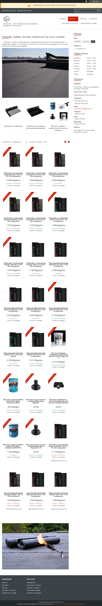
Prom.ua (60, 602)
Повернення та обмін (89, 24)
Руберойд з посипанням (13, 126)
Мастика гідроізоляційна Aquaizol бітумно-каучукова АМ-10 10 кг (13, 446)
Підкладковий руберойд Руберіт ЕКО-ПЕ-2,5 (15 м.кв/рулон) (35, 354)
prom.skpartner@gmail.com (83, 109)
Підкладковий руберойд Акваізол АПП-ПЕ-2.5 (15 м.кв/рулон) (35, 309)
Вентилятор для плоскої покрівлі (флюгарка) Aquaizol (36, 401)
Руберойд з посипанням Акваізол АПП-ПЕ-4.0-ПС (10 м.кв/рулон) (13, 219)
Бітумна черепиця (33, 588)
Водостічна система (34, 585)
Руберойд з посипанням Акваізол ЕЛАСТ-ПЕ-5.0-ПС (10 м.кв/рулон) (13, 174)
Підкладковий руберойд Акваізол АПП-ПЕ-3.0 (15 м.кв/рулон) (13, 309)
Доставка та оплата (70, 24)
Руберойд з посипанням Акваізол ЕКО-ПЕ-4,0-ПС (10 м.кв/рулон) (35, 219)
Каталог (72, 19)
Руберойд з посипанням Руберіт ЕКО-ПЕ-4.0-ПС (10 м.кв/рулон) (13, 264)
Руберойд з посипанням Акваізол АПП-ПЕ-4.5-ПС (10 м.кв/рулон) (58, 174)
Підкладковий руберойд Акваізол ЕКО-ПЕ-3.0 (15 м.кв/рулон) (35, 494)
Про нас (83, 19)
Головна (62, 19)
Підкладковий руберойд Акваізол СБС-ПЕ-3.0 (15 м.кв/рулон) (58, 264)
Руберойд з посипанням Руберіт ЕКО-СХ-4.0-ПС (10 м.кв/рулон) (35, 264)
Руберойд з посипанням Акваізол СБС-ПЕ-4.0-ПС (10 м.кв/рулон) (35, 174)
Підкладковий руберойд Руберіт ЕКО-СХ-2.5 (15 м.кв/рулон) (58, 494)
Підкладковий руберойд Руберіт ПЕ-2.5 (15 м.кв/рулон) (13, 354)
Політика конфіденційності (77, 604)
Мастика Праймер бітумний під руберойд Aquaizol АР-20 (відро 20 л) (58, 355)
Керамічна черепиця (34, 593)
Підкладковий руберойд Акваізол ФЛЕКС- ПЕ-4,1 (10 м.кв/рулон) (13, 494)
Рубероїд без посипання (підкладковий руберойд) (35, 127)
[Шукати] (98, 10)
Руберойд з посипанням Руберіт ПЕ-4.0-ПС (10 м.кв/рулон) (58, 219)
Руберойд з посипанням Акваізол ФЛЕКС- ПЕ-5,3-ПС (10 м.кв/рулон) (58, 446)
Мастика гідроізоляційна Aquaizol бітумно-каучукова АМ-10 (13, 401)
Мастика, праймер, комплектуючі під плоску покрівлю (58, 128)
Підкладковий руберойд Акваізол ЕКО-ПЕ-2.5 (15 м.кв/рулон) (58, 309)
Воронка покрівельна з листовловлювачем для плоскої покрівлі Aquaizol (58, 401)
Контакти (93, 19)
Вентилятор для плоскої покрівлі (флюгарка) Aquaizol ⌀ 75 (36, 446)
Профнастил (31, 583)
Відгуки (4, 588)
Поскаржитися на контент (60, 604)
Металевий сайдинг (34, 590)
